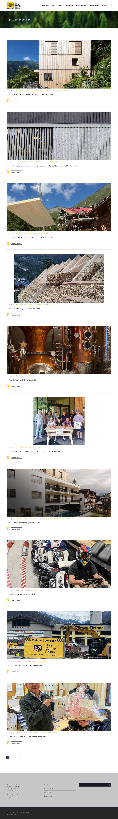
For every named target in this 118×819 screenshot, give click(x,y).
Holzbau (60, 5)
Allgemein (19, 661)
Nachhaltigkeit (63, 90)
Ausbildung (19, 447)
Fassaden (19, 162)
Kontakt (105, 5)
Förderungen (20, 90)
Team (31, 376)
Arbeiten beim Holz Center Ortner (26, 519)
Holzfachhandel (81, 5)
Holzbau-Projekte (45, 90)
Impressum (47, 792)
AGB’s (46, 785)
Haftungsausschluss (50, 788)
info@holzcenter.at (13, 797)
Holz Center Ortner (48, 5)
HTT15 (55, 90)
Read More (17, 100)
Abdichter (69, 5)
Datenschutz (48, 796)
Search (109, 784)
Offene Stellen (94, 5)
